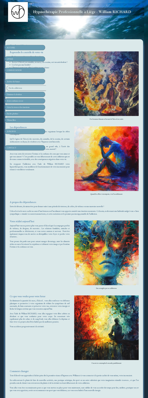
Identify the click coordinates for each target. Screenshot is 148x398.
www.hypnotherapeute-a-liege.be (74, 376)
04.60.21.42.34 (75, 73)
